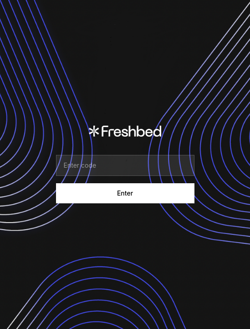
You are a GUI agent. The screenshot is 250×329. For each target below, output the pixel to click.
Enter (125, 193)
